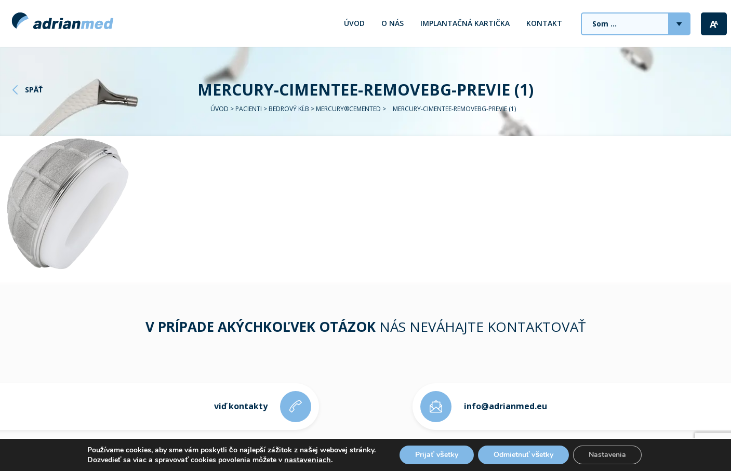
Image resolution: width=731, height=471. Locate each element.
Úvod (354, 23)
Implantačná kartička (465, 23)
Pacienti (248, 108)
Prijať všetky (436, 455)
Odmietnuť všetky (524, 455)
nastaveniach (307, 459)
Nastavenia (607, 455)
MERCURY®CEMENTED (348, 108)
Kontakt (544, 23)
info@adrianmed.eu (505, 406)
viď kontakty (241, 406)
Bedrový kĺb (289, 108)
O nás (392, 23)
